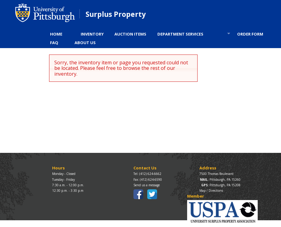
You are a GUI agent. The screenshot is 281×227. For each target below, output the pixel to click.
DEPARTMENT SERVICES (191, 34)
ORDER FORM (250, 34)
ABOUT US (85, 42)
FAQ (54, 42)
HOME (56, 34)
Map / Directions (211, 190)
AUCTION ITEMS (130, 34)
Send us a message (146, 185)
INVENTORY (92, 34)
